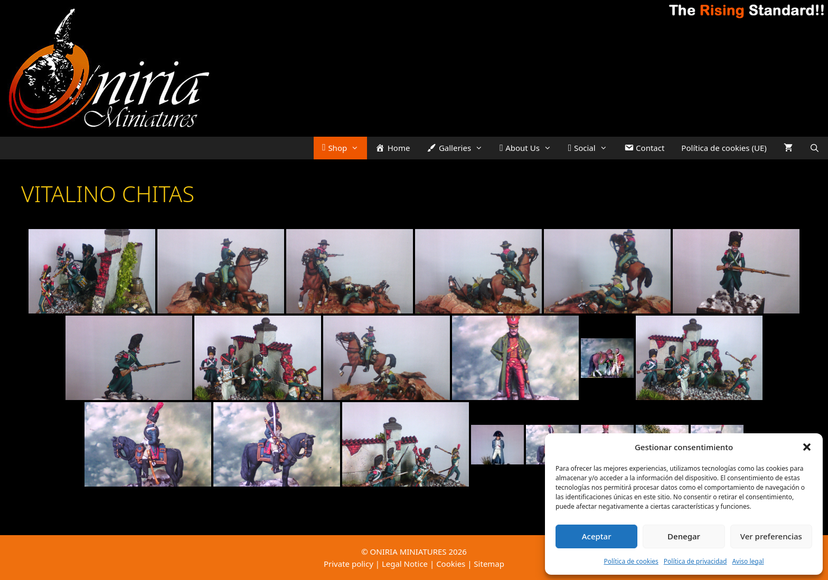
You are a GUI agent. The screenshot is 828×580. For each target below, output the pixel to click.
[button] (807, 447)
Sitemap (489, 563)
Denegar (683, 536)
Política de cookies (631, 561)
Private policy (348, 563)
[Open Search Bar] (814, 148)
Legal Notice (405, 563)
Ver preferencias (771, 536)
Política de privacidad (695, 561)
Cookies (450, 563)
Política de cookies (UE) (723, 147)
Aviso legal (748, 561)
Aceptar (596, 536)
